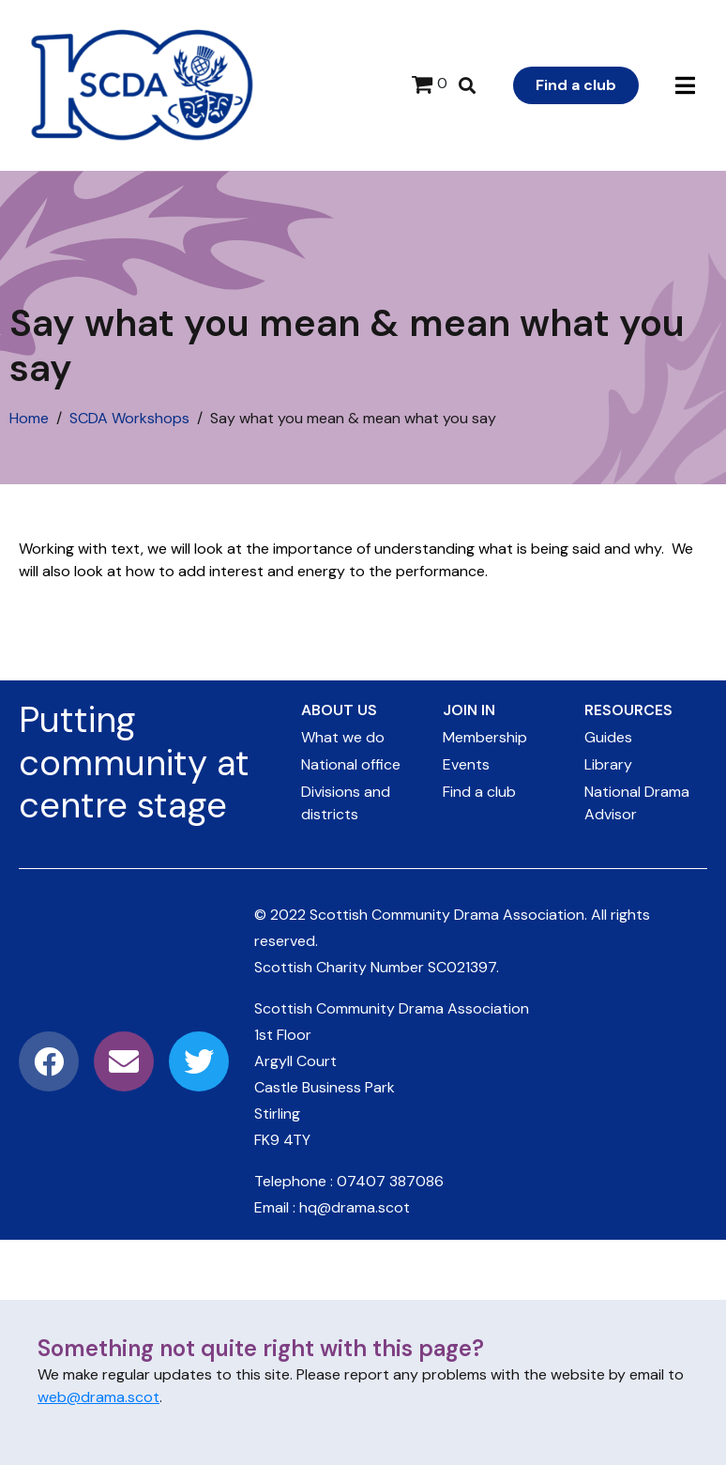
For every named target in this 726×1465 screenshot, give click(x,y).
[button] (685, 85)
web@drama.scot (98, 1397)
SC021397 (462, 967)
